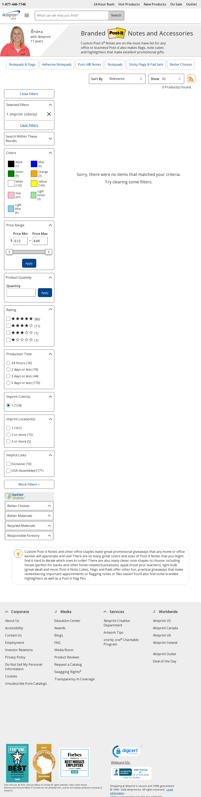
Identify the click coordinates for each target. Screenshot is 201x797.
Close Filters (29, 94)
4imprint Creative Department (117, 622)
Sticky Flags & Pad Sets (146, 64)
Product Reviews (66, 657)
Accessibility (14, 628)
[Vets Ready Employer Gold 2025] (44, 715)
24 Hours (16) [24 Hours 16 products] (21, 363)
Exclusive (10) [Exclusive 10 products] (21, 464)
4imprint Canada (165, 628)
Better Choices (181, 64)
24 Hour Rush (104, 4)
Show (155, 79)
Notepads (115, 64)
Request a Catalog (68, 664)
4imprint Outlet (164, 654)
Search (116, 15)
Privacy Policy (15, 657)
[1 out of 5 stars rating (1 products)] (28, 340)
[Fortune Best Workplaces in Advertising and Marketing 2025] (17, 715)
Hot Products (129, 4)
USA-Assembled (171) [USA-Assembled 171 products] (27, 471)
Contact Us (13, 635)
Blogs (58, 635)
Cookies (11, 676)
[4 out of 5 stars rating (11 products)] (28, 326)
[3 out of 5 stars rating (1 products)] (28, 333)
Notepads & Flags (22, 64)
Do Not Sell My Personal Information (23, 667)
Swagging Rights (67, 672)
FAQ (57, 642)
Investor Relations (19, 650)
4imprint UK (162, 635)
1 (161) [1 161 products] (16, 428)
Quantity (13, 286)
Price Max (40, 233)
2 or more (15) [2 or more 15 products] (22, 435)
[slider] (9, 252)
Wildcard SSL (120, 715)
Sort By (97, 79)
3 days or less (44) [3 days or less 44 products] (24, 376)
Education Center (67, 620)
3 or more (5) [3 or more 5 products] (21, 441)
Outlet (192, 4)
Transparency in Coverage (75, 679)
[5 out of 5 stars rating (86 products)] (28, 319)
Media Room (63, 650)
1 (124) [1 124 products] (16, 405)
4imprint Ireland (165, 642)
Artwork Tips (113, 632)
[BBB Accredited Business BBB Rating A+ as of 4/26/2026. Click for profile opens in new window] (131, 725)
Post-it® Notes (89, 64)
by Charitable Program (121, 642)
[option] (18, 164)
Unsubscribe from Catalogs (26, 684)
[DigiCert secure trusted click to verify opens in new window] (127, 704)
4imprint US (162, 620)
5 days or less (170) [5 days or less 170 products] (25, 383)
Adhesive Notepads (57, 64)
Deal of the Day (164, 661)
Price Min (20, 233)
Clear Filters (29, 125)
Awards (59, 628)
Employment (14, 642)
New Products (155, 4)
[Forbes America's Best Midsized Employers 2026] (74, 715)
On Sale (176, 4)
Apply (29, 263)
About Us (12, 620)
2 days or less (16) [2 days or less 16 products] (24, 369)
